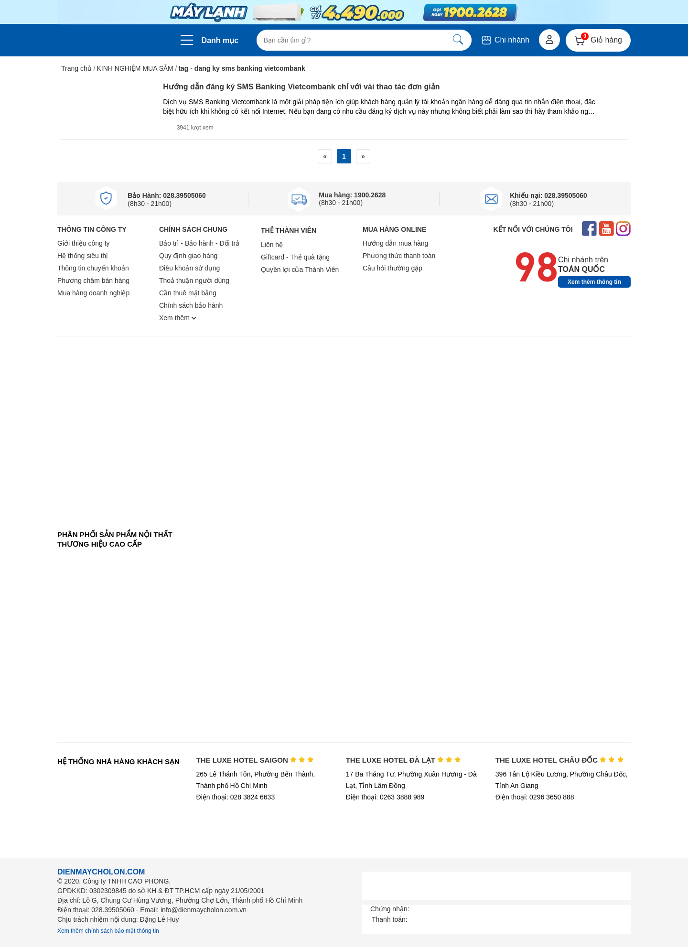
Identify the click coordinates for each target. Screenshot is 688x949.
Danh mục (220, 40)
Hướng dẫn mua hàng (395, 243)
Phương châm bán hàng (93, 280)
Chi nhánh (505, 40)
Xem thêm (177, 318)
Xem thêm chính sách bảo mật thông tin (108, 930)
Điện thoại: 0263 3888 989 (385, 797)
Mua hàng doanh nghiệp (93, 293)
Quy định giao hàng (188, 255)
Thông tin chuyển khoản (93, 268)
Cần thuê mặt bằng (187, 293)
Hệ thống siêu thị (82, 255)
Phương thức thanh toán (399, 255)
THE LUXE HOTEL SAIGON (255, 760)
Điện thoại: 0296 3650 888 (534, 797)
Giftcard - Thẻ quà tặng (295, 257)
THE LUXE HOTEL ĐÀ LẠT (404, 760)
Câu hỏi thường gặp (392, 268)
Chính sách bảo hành (191, 305)
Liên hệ (272, 244)
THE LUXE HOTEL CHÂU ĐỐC (559, 760)
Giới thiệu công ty (83, 243)
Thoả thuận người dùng (194, 280)
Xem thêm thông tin (594, 282)
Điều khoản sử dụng (189, 268)
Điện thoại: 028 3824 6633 (235, 797)
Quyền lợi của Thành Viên (300, 269)
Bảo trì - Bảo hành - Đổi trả (199, 243)
